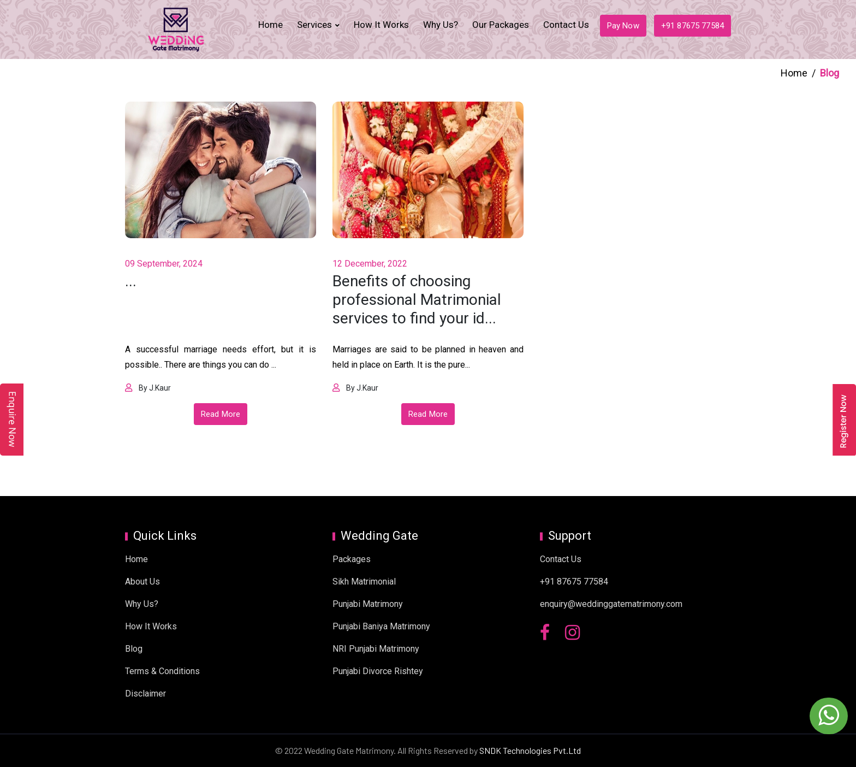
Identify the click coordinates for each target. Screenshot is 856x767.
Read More (220, 414)
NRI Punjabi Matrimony (375, 649)
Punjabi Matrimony (367, 604)
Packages (351, 559)
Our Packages (500, 24)
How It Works (381, 24)
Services (314, 24)
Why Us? (440, 24)
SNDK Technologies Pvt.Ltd (530, 750)
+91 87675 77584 (692, 26)
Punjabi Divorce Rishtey (377, 671)
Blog (133, 649)
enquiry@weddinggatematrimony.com (611, 604)
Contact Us (566, 24)
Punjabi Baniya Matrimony (381, 626)
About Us (142, 581)
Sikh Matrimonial (364, 581)
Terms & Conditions (162, 671)
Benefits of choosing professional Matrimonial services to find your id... (416, 299)
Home (270, 24)
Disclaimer (145, 693)
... (130, 281)
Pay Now (623, 26)
